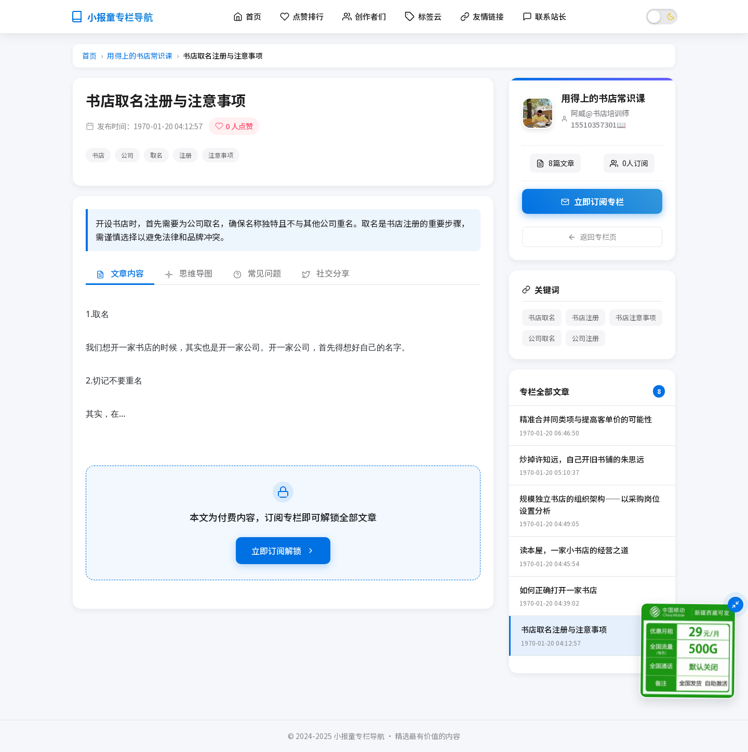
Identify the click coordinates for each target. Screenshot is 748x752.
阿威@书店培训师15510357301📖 (600, 118)
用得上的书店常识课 (139, 55)
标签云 (423, 16)
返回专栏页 (592, 236)
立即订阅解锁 (283, 550)
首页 (89, 55)
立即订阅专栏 (592, 201)
